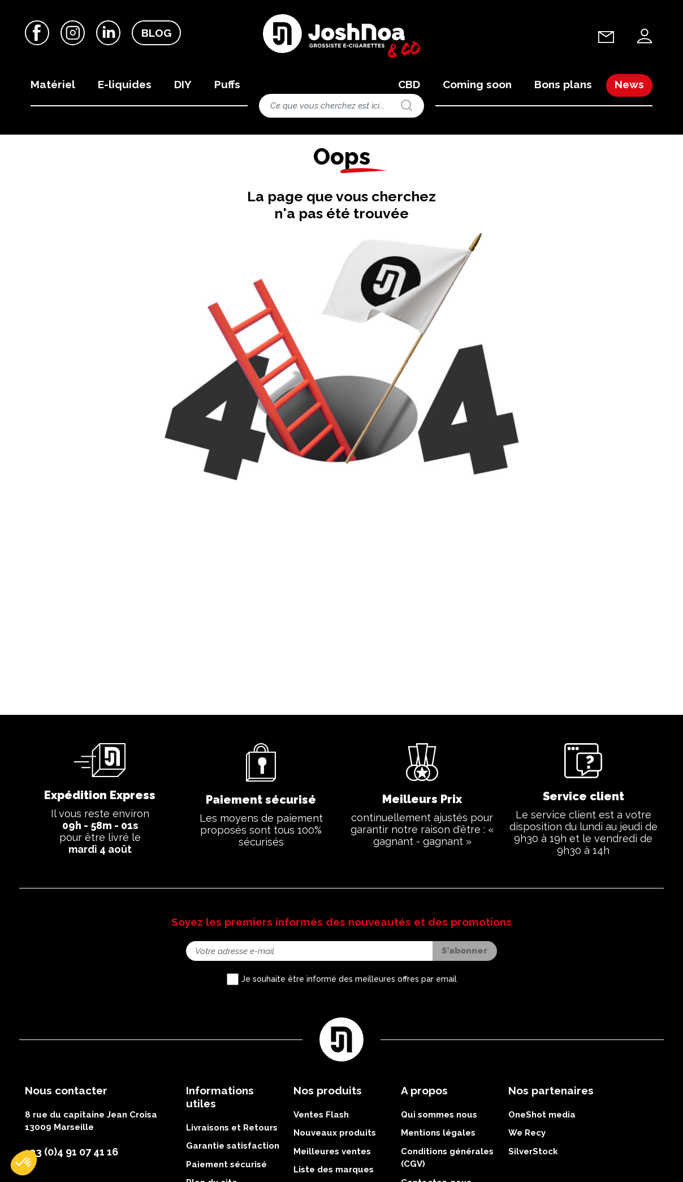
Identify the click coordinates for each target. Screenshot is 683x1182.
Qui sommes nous (439, 1134)
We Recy (527, 1153)
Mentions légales (438, 1153)
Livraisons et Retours (232, 1147)
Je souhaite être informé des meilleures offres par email (349, 998)
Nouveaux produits (334, 1153)
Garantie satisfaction (232, 1166)
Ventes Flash (321, 1134)
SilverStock (533, 1171)
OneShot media (542, 1134)
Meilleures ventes (332, 1171)
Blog (156, 33)
